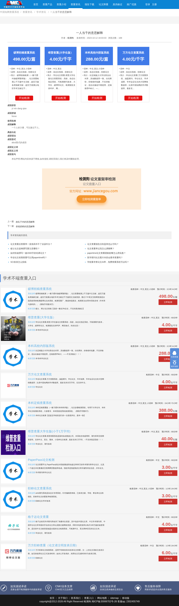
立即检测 (168, 302)
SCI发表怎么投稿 (18, 262)
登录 (147, 4)
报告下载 (89, 4)
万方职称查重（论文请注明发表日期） (53, 545)
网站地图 (102, 598)
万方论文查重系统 (40, 374)
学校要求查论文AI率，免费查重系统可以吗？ (108, 262)
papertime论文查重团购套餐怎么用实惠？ (106, 253)
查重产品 (47, 4)
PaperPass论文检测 (41, 459)
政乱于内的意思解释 (25, 222)
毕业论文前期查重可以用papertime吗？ (28, 257)
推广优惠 (131, 4)
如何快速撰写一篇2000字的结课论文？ (28, 253)
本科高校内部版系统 (41, 345)
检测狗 (70, 38)
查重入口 (89, 598)
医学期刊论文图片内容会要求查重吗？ (105, 257)
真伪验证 (117, 4)
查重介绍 (61, 4)
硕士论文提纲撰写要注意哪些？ (25, 248)
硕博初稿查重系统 (40, 288)
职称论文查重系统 (40, 488)
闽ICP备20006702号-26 (104, 601)
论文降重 (103, 4)
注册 (154, 4)
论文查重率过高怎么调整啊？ (100, 248)
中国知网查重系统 (9, 12)
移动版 (125, 598)
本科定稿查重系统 (40, 402)
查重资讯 (75, 4)
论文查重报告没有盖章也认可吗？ (103, 244)
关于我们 (63, 598)
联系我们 (76, 598)
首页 (35, 4)
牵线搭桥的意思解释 (25, 226)
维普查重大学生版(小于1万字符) (49, 431)
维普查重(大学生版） (42, 317)
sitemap (114, 598)
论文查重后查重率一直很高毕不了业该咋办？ (31, 244)
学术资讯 (41, 12)
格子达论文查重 (38, 516)
